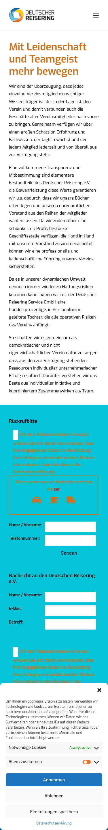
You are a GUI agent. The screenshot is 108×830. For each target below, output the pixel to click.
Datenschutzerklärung (53, 823)
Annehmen (54, 780)
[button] (99, 690)
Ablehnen (54, 796)
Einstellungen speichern (54, 812)
